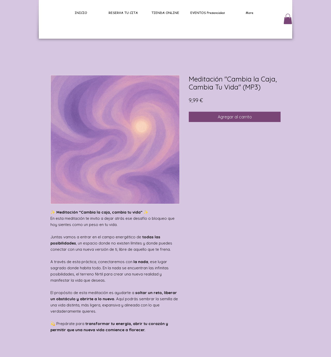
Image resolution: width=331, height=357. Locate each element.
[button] (287, 19)
